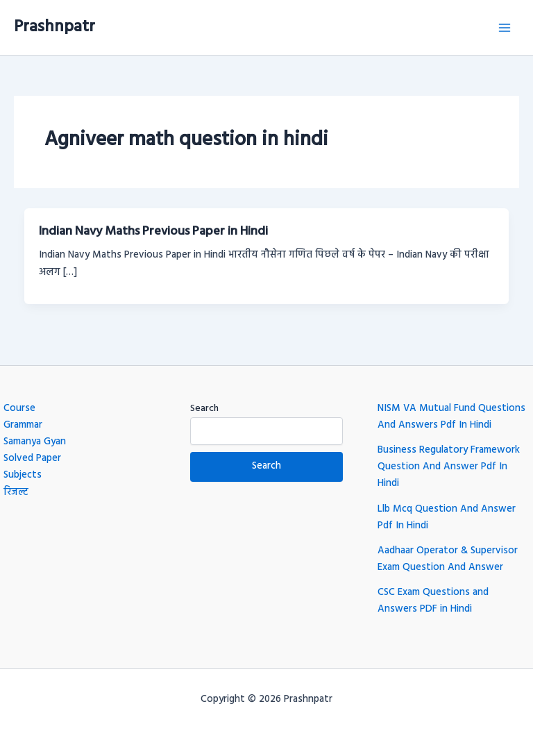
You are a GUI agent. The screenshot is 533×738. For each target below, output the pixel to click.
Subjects (22, 475)
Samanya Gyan (34, 442)
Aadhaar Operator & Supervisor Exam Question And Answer (448, 559)
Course (19, 409)
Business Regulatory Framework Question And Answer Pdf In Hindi (449, 467)
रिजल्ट (15, 493)
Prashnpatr (54, 27)
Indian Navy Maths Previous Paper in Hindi (153, 231)
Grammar (22, 425)
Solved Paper (32, 459)
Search (204, 409)
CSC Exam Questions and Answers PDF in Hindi (433, 601)
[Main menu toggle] (504, 27)
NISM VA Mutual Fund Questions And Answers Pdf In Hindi (451, 417)
